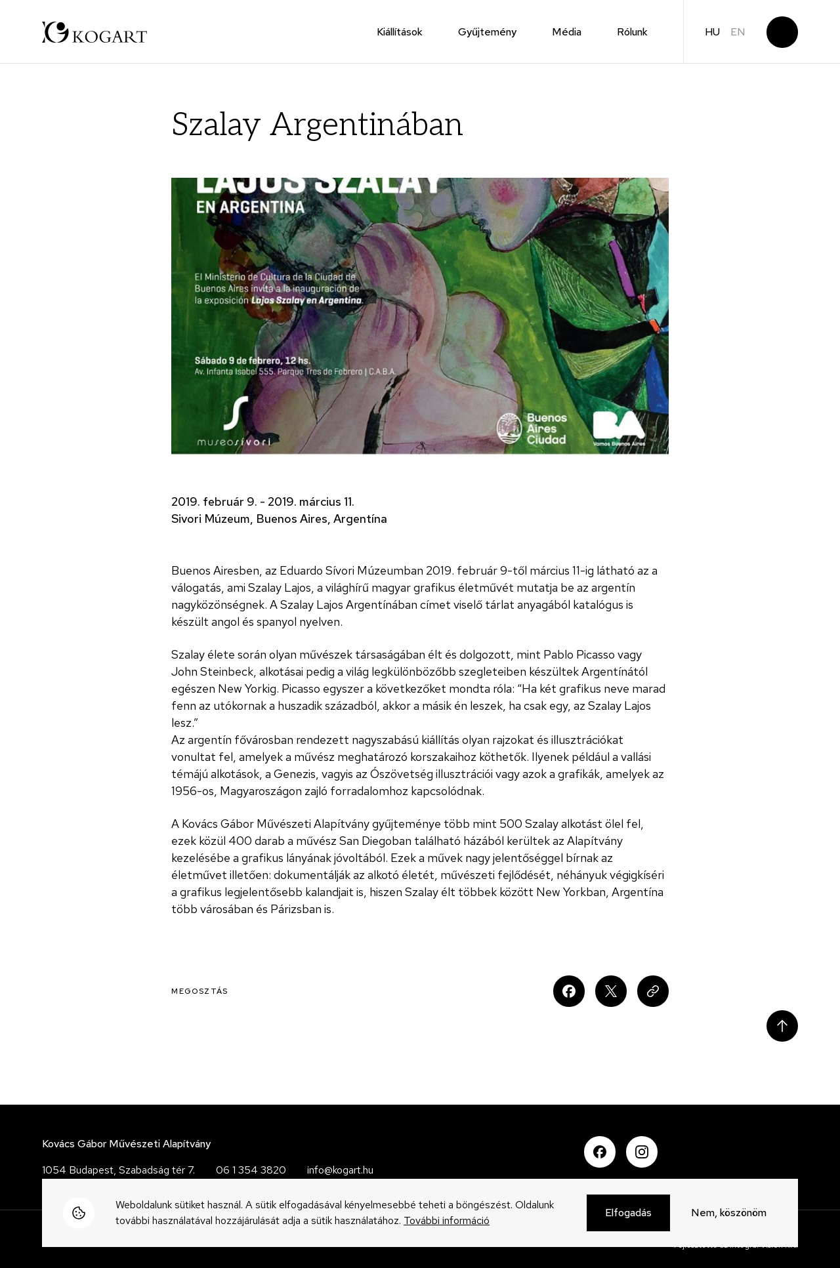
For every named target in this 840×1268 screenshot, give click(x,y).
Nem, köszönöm (728, 1215)
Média (566, 32)
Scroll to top (782, 1026)
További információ (447, 1223)
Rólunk (632, 32)
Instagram (642, 1152)
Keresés (782, 32)
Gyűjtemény (487, 32)
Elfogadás (628, 1215)
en (738, 32)
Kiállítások (400, 32)
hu (712, 32)
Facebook (600, 1152)
